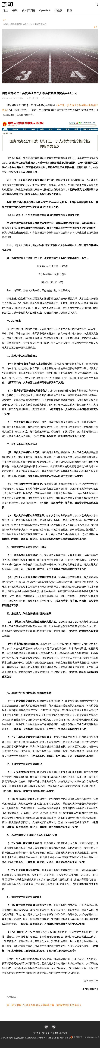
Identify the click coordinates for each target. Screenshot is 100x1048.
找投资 (59, 10)
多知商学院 (28, 10)
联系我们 (63, 1033)
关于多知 (36, 1033)
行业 (5, 10)
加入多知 (45, 1033)
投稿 (69, 10)
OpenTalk (44, 10)
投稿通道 (54, 1033)
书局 (14, 10)
